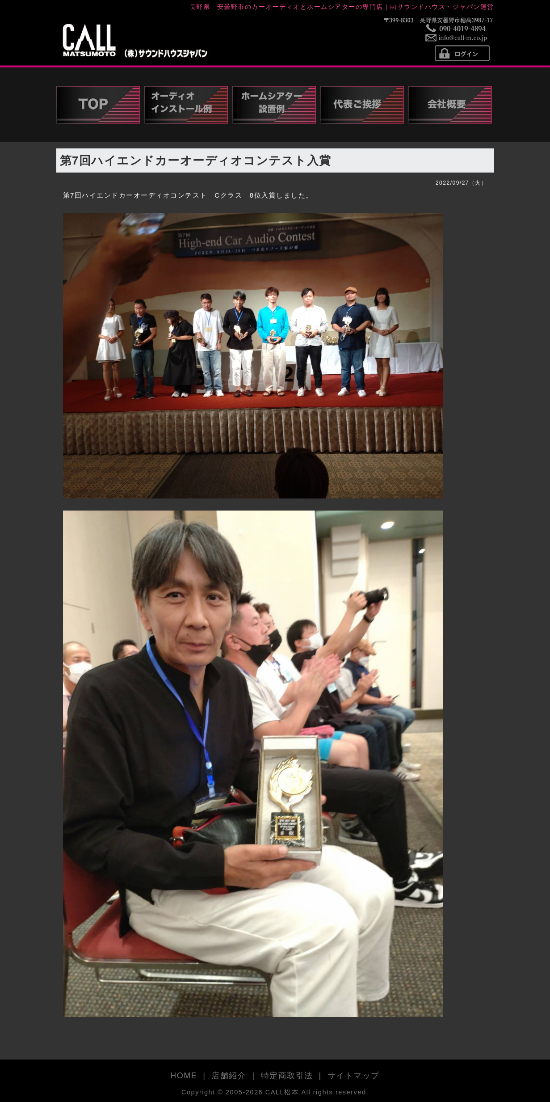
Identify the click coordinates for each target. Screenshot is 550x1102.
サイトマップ (353, 1075)
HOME (183, 1075)
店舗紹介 (228, 1075)
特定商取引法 (287, 1075)
